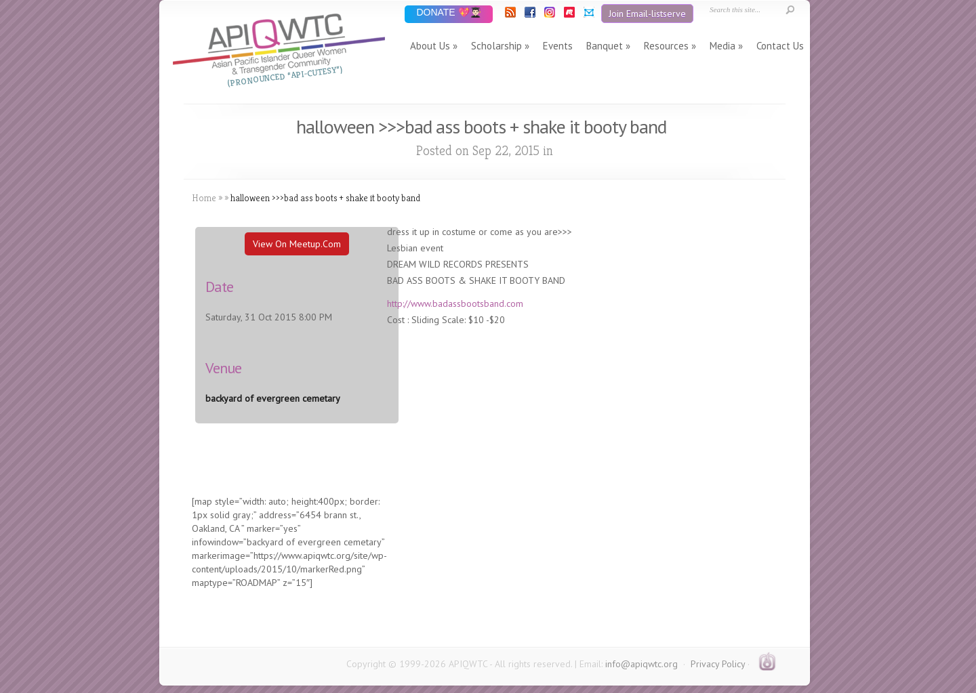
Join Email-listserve (647, 13)
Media (722, 45)
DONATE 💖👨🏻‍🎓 (448, 13)
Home (204, 198)
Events (558, 45)
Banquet (604, 45)
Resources (666, 45)
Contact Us (780, 45)
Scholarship (496, 45)
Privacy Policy (718, 664)
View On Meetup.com (297, 244)
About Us (430, 45)
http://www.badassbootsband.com (455, 303)
